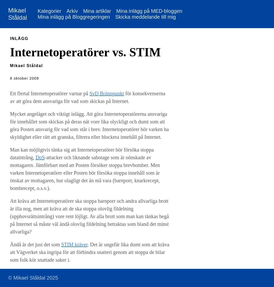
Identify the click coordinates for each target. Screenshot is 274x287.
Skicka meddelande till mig (145, 17)
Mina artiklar (97, 11)
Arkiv (72, 11)
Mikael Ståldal (17, 14)
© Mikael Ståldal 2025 (33, 278)
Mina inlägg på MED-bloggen (149, 11)
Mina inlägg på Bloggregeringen (74, 17)
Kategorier (49, 11)
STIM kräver (74, 244)
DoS (40, 157)
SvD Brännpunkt (106, 93)
